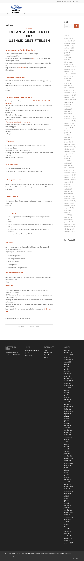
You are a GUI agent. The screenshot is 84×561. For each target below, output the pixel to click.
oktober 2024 (68, 46)
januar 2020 (67, 170)
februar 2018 (68, 220)
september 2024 (69, 48)
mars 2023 (67, 86)
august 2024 (67, 50)
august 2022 (67, 102)
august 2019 (67, 182)
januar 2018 (67, 222)
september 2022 (69, 100)
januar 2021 (67, 142)
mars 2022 (67, 111)
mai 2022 (67, 107)
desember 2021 (68, 118)
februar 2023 (68, 88)
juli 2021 (66, 130)
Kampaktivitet (48, 352)
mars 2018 (67, 217)
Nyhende (29, 28)
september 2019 (69, 180)
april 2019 (67, 189)
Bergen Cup (28, 355)
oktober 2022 (68, 97)
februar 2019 (68, 194)
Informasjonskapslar (10, 556)
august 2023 (67, 76)
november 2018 (68, 201)
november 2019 (68, 175)
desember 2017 (68, 224)
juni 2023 (67, 79)
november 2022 (68, 95)
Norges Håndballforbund (32, 351)
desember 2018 (68, 198)
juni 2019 (67, 184)
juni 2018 (67, 210)
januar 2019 (67, 196)
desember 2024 (68, 41)
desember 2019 (68, 173)
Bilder (45, 350)
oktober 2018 (68, 203)
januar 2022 (67, 116)
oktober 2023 (68, 71)
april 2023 (67, 83)
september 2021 (69, 125)
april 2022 (67, 109)
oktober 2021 (68, 123)
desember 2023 (68, 67)
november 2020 (68, 147)
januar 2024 (67, 64)
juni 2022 (67, 104)
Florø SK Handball (35, 327)
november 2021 (68, 121)
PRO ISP (28, 553)
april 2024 (67, 57)
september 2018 (69, 205)
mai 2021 (67, 135)
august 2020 (67, 154)
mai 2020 (67, 161)
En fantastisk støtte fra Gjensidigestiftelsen (29, 36)
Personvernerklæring (65, 553)
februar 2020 (68, 168)
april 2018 (67, 215)
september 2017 (69, 231)
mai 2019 (67, 187)
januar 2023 (67, 90)
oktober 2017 (68, 229)
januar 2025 (67, 38)
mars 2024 (67, 60)
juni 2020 (67, 158)
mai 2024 (67, 55)
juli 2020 (66, 156)
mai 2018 (67, 213)
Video (46, 357)
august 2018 (67, 208)
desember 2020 (68, 144)
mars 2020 (67, 165)
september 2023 (69, 74)
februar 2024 (68, 62)
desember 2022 (68, 93)
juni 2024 (67, 53)
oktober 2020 (68, 149)
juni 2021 (67, 133)
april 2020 (67, 163)
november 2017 (68, 227)
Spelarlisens (28, 353)
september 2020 (69, 151)
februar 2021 (68, 140)
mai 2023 (67, 81)
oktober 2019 (68, 177)
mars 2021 (67, 137)
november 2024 (68, 43)
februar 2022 (68, 114)
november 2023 (68, 69)
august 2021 (67, 128)
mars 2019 (67, 191)
